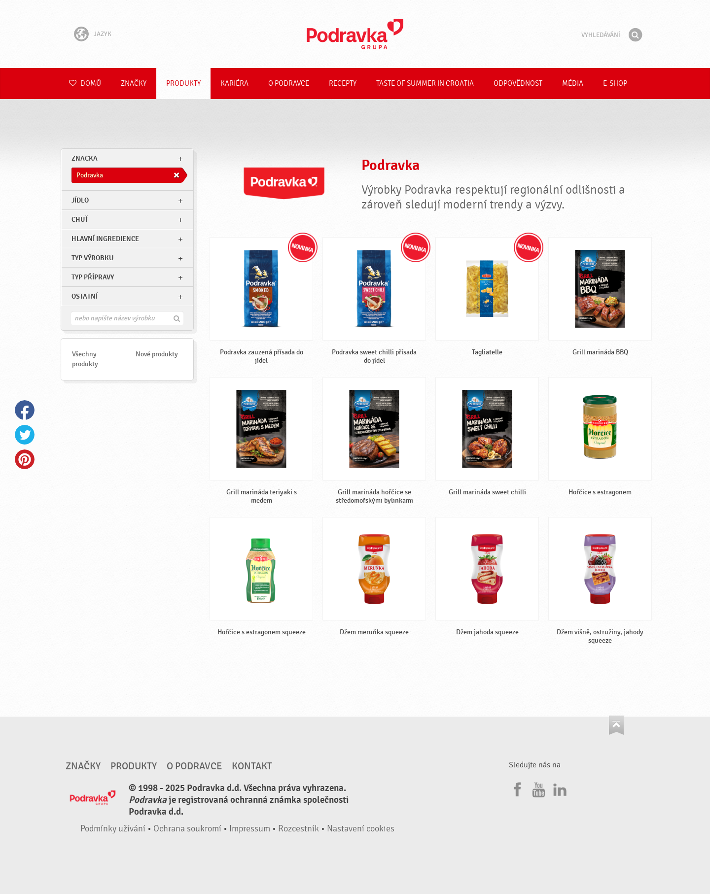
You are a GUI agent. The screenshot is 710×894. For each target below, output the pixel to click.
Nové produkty (157, 354)
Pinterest (25, 459)
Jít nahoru (616, 725)
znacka (84, 158)
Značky (133, 83)
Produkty (183, 83)
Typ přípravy (92, 277)
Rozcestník (298, 829)
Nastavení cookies (360, 829)
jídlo (80, 200)
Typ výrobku (92, 258)
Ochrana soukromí (187, 829)
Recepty (342, 83)
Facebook (25, 410)
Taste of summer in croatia (425, 83)
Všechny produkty (85, 359)
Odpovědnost (518, 83)
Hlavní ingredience (105, 239)
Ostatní (84, 296)
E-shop (615, 83)
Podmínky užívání (112, 829)
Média (572, 83)
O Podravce (288, 83)
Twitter (25, 435)
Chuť (79, 219)
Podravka (355, 34)
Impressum (249, 829)
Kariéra (234, 83)
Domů (85, 83)
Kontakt (252, 766)
